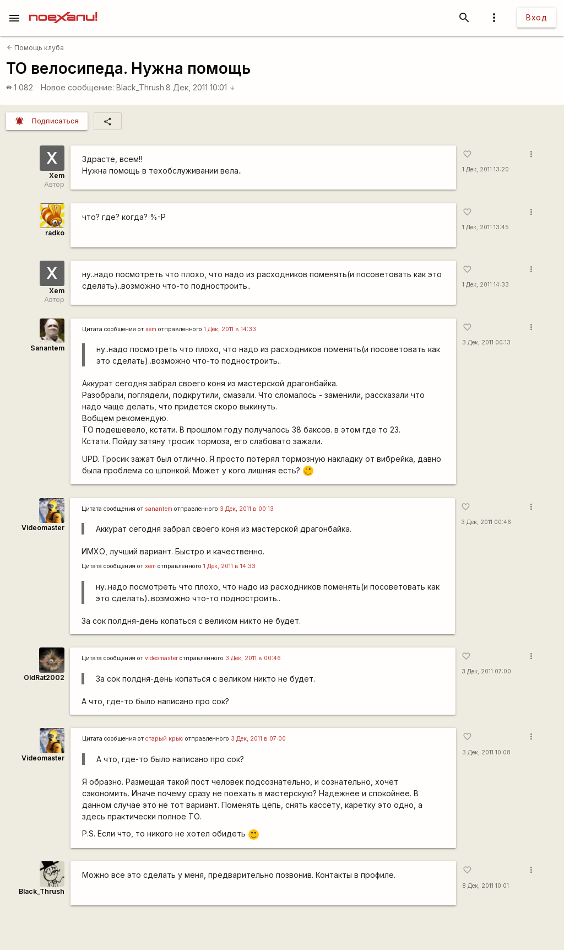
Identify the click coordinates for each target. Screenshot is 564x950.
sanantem (158, 508)
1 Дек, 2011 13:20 (485, 169)
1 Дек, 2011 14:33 (485, 284)
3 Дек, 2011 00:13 (486, 342)
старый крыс (164, 738)
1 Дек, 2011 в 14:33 (230, 329)
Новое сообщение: (77, 87)
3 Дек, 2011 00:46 (486, 522)
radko (54, 233)
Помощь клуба (35, 48)
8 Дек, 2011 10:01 (200, 87)
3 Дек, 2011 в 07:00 (258, 738)
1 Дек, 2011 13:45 (485, 227)
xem (150, 329)
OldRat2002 (44, 677)
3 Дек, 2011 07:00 (486, 671)
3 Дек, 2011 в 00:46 (253, 658)
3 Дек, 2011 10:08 (486, 752)
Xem (56, 175)
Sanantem (47, 348)
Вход (536, 17)
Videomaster (42, 527)
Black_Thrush (140, 87)
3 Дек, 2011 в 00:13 (247, 508)
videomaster (161, 658)
